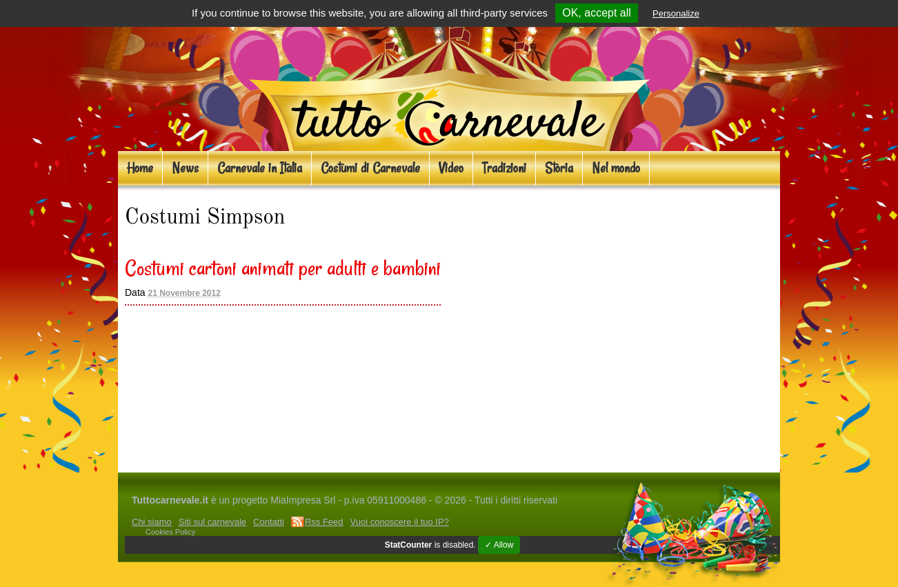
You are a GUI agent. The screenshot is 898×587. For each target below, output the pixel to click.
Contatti (268, 522)
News (185, 168)
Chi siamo (152, 522)
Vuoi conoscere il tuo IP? (399, 522)
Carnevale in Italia (259, 168)
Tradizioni (504, 168)
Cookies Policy (170, 532)
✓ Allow (499, 545)
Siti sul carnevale (212, 522)
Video (451, 168)
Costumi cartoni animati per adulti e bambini (283, 267)
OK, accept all (596, 13)
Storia (559, 168)
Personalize (675, 13)
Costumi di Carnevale (370, 168)
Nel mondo (616, 168)
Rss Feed (324, 522)
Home (140, 168)
